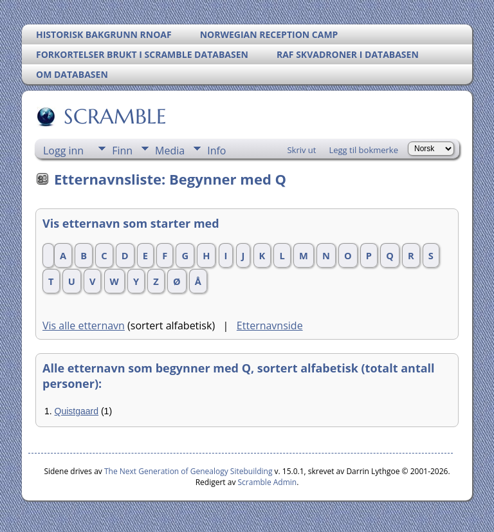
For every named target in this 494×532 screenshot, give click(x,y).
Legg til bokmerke (363, 150)
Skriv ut (301, 150)
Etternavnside (270, 325)
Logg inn (63, 150)
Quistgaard (76, 411)
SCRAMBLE (114, 116)
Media (170, 150)
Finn (122, 150)
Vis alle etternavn (83, 325)
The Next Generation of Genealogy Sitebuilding (188, 471)
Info (216, 150)
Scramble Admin (267, 482)
